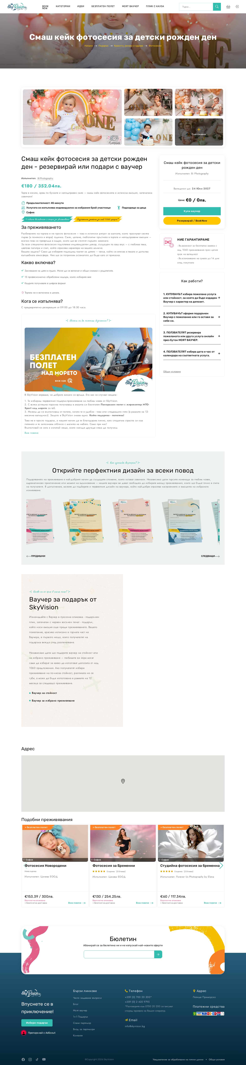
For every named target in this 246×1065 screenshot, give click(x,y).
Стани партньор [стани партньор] (82, 1023)
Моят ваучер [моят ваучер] (80, 1010)
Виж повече (31, 433)
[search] (217, 7)
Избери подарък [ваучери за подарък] (37, 1022)
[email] (119, 954)
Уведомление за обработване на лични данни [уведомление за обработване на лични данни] (178, 1059)
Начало (89, 45)
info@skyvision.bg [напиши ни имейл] (135, 1026)
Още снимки (199, 131)
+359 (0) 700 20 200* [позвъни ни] (138, 997)
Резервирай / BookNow (192, 220)
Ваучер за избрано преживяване (53, 700)
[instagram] (30, 1060)
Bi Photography (45, 178)
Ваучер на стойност (44, 693)
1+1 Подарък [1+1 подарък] (80, 1016)
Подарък (103, 45)
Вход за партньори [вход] (84, 1029)
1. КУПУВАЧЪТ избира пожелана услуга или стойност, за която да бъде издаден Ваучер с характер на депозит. (190, 298)
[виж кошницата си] (228, 6)
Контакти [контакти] (78, 1035)
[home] (17, 7)
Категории (63, 6)
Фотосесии (155, 45)
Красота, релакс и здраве (128, 45)
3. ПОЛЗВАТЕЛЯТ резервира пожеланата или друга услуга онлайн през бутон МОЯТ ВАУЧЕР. (188, 336)
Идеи (80, 6)
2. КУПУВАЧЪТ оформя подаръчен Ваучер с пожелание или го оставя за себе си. (188, 317)
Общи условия (172, 371)
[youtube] (44, 1060)
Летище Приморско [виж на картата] (204, 997)
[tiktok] (37, 1059)
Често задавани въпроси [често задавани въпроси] (87, 998)
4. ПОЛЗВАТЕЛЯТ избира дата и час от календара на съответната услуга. (189, 353)
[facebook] (23, 1060)
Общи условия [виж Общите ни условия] (217, 1059)
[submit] (158, 954)
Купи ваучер (192, 211)
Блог (75, 1004)
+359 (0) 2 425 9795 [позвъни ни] (137, 1002)
